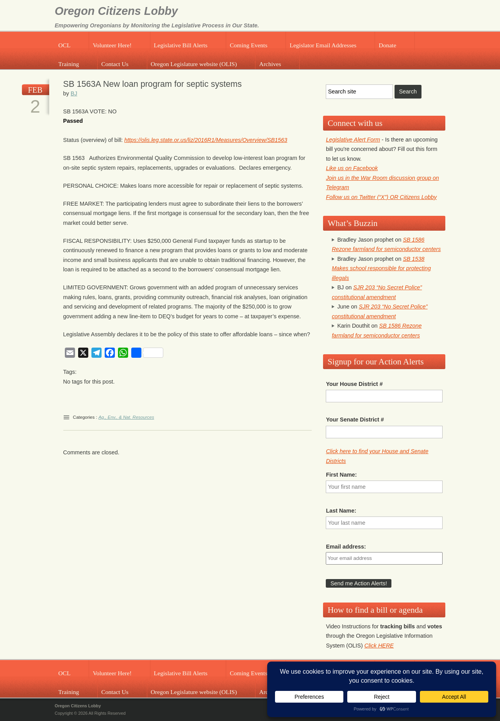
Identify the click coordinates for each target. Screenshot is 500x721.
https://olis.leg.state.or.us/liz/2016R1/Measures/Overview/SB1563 (205, 140)
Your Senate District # (355, 419)
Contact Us (115, 64)
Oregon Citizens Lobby (116, 11)
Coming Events (248, 45)
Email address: (346, 546)
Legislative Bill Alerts (180, 45)
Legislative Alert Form (353, 139)
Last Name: (341, 511)
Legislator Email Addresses (322, 45)
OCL (64, 45)
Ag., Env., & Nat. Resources (126, 417)
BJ (74, 93)
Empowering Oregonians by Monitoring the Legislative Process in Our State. (157, 25)
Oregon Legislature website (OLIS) (194, 64)
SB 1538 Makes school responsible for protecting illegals (381, 268)
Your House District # (354, 384)
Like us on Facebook (352, 168)
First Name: (341, 475)
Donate (387, 45)
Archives (270, 64)
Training (68, 64)
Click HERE (379, 645)
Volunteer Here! (112, 45)
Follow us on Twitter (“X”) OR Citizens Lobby (381, 197)
